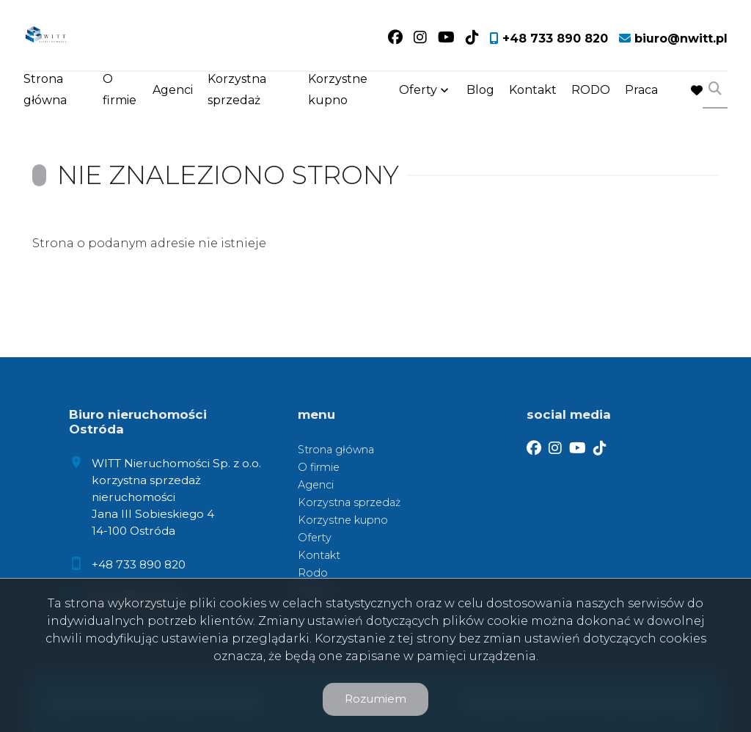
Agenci (173, 90)
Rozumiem (375, 699)
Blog (480, 90)
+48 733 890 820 (139, 564)
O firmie (119, 89)
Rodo (313, 572)
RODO (590, 90)
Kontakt (533, 90)
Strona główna (45, 89)
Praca (641, 90)
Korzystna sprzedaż (237, 89)
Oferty (418, 90)
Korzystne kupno (337, 89)
